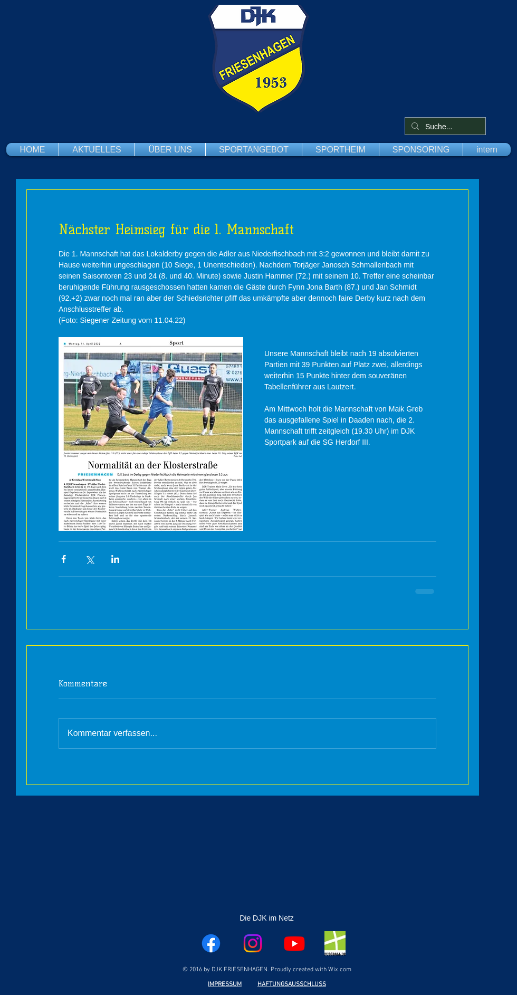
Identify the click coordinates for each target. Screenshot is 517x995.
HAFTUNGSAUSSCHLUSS (291, 984)
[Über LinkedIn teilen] (115, 559)
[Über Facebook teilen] (64, 559)
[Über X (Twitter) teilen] (89, 559)
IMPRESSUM (225, 984)
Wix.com (339, 969)
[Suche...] (444, 127)
